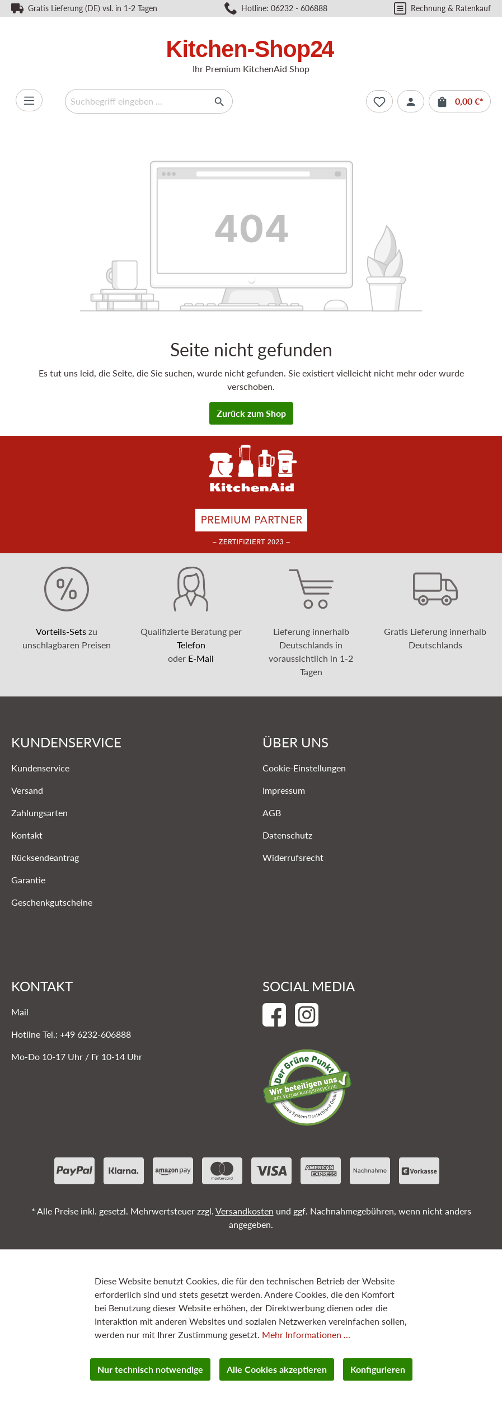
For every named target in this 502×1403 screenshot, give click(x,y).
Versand (27, 790)
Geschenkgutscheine (51, 902)
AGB (271, 812)
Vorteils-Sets (61, 631)
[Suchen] (220, 101)
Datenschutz (287, 835)
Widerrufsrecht (292, 857)
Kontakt (27, 835)
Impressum (283, 790)
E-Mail (201, 658)
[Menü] (29, 100)
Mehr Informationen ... (306, 1334)
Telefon (191, 644)
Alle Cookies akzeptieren (277, 1369)
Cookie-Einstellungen (304, 767)
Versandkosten (244, 1211)
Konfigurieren (377, 1369)
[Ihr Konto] (410, 101)
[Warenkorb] (460, 101)
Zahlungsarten (39, 812)
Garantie (28, 879)
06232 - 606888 (299, 8)
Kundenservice (40, 767)
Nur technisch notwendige (150, 1369)
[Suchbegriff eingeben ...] (136, 101)
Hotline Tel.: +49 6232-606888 (71, 1034)
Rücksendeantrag (45, 857)
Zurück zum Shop (251, 413)
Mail (20, 1011)
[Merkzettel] (379, 101)
